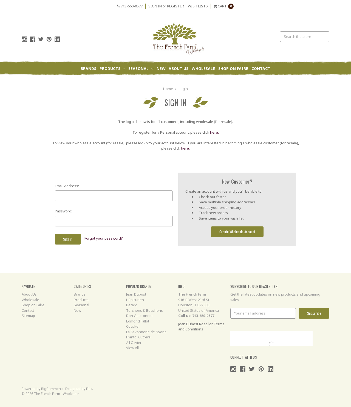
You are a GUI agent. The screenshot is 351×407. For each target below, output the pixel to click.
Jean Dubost (136, 294)
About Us (178, 68)
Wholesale (203, 68)
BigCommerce (52, 388)
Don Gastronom (139, 315)
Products (112, 68)
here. (214, 132)
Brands (88, 68)
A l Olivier (133, 342)
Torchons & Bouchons (144, 310)
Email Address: (67, 185)
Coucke (132, 326)
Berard (131, 304)
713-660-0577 (130, 6)
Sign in (155, 6)
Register (175, 6)
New (161, 68)
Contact (260, 68)
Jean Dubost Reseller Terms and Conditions (201, 326)
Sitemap (28, 315)
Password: (63, 211)
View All (132, 347)
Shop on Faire (233, 68)
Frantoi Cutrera (138, 337)
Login (183, 88)
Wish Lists (198, 6)
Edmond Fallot (137, 321)
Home (168, 88)
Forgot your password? (103, 238)
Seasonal (140, 68)
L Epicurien (135, 299)
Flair (89, 388)
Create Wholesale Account (237, 231)
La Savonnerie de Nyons (146, 331)
